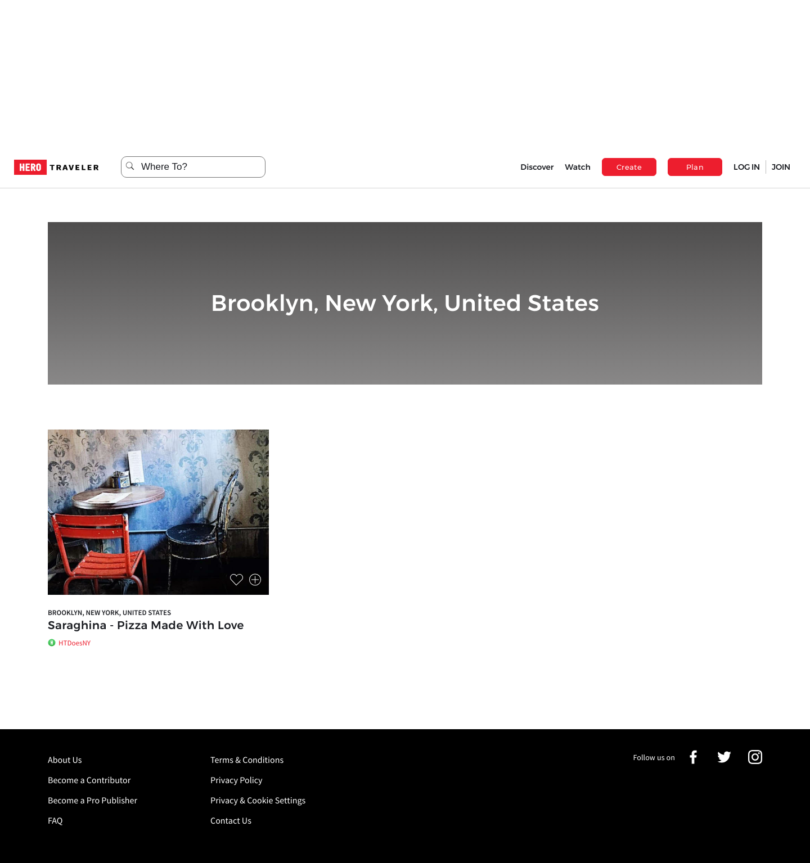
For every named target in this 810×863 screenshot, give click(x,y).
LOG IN (747, 167)
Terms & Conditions (247, 760)
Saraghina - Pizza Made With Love (146, 625)
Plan (695, 166)
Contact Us (230, 820)
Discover (537, 167)
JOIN (781, 167)
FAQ (55, 820)
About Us (65, 760)
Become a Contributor (89, 780)
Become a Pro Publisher (92, 800)
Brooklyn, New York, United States (109, 612)
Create (629, 166)
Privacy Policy (236, 780)
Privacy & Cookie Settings (257, 800)
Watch (578, 167)
